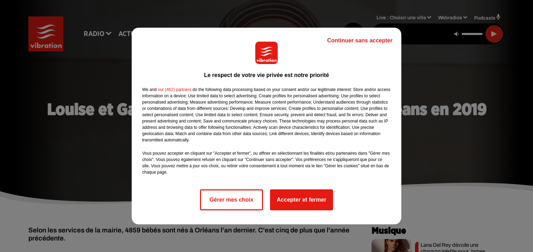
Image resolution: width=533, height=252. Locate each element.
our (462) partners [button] (174, 89)
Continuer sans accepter (360, 40)
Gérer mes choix (231, 200)
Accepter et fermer (301, 200)
